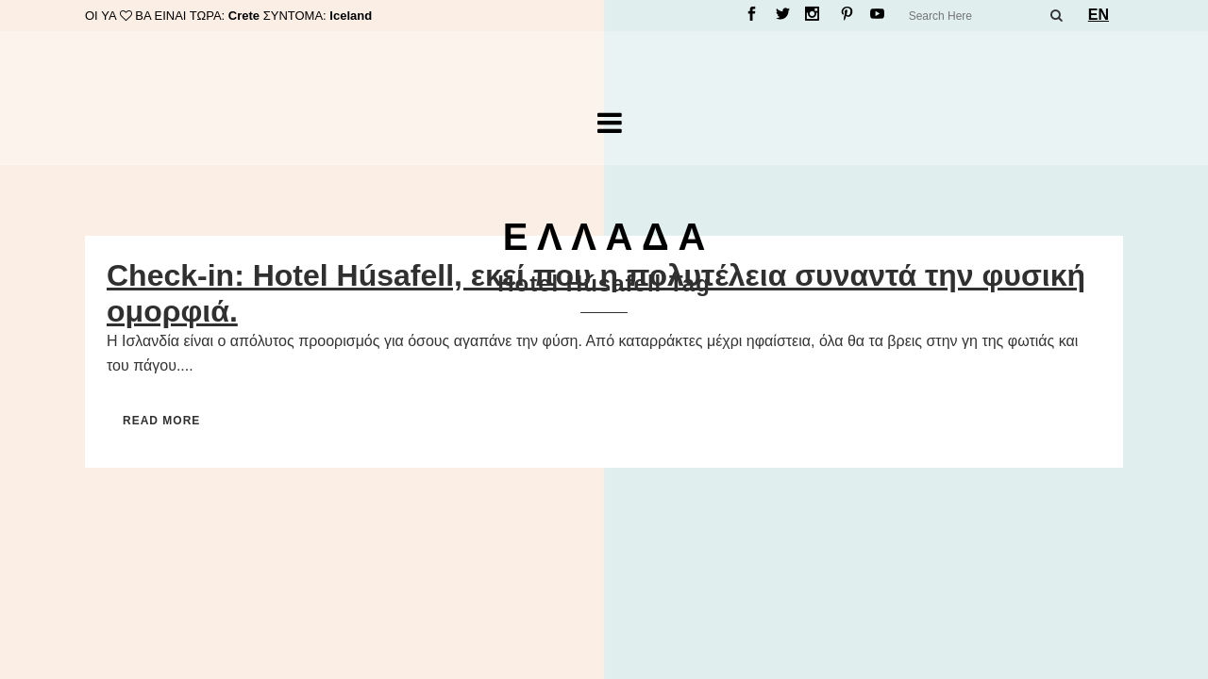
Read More (161, 420)
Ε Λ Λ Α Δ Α (604, 236)
